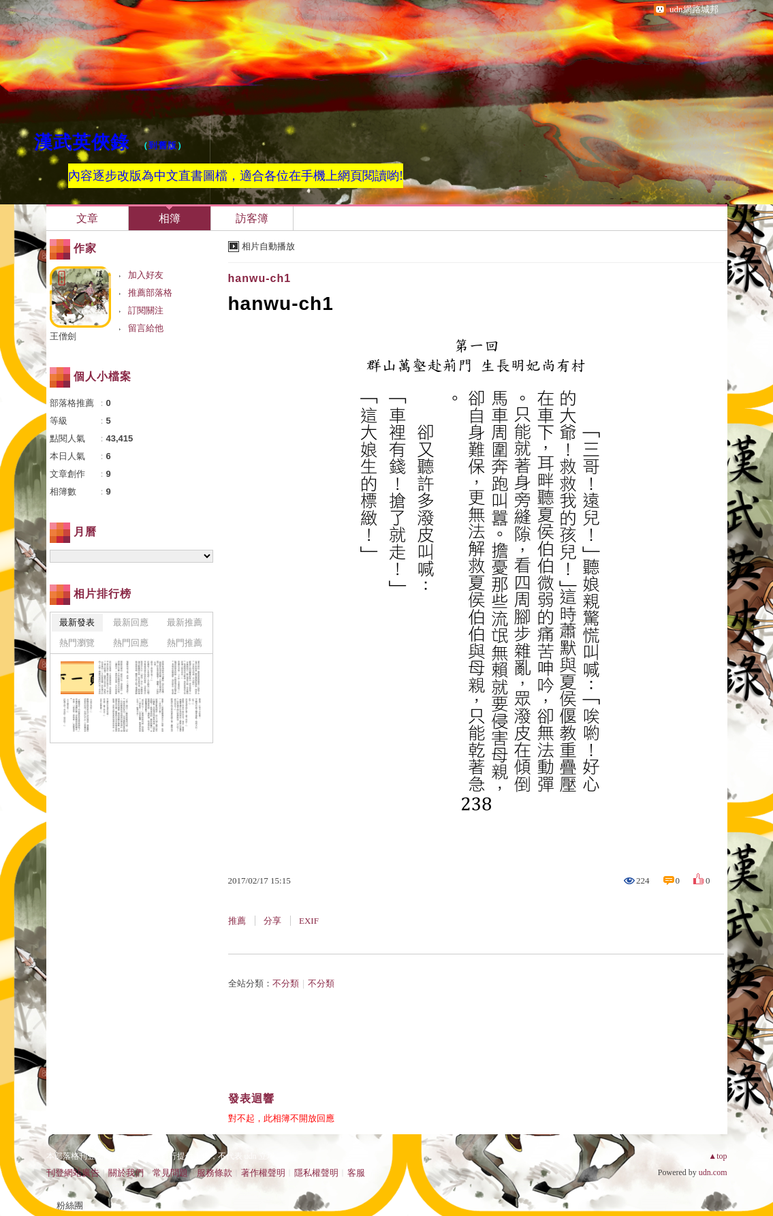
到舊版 (162, 145)
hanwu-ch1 (259, 278)
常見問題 (170, 1173)
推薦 (237, 921)
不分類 (285, 983)
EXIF (309, 921)
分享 (272, 921)
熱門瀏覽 (77, 643)
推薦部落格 (150, 292)
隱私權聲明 (316, 1173)
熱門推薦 (184, 643)
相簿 (169, 218)
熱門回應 (130, 643)
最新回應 (130, 622)
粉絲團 (70, 1205)
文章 (87, 218)
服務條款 (214, 1173)
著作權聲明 (263, 1173)
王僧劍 (63, 336)
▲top (717, 1156)
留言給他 (145, 328)
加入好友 (145, 275)
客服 (356, 1173)
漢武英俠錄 (81, 142)
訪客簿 (252, 218)
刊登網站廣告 (72, 1173)
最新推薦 (184, 622)
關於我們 (126, 1173)
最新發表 (77, 622)
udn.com (713, 1172)
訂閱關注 (145, 310)
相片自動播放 (268, 246)
